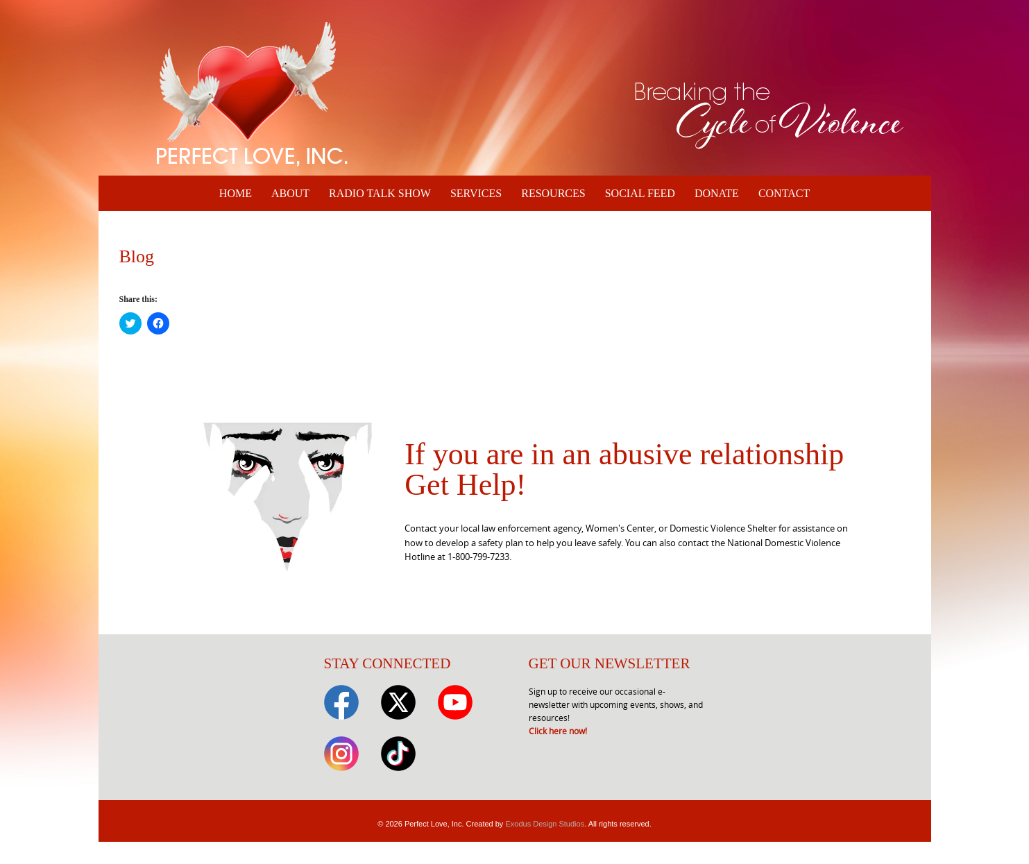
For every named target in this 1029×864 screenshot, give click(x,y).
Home (235, 193)
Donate (717, 193)
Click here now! (558, 730)
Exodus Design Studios (544, 824)
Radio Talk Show (380, 193)
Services (476, 193)
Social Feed (640, 193)
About (290, 193)
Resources (553, 193)
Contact (784, 193)
